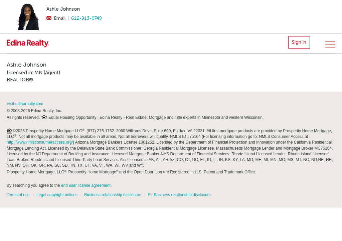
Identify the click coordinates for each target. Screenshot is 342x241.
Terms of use (18, 194)
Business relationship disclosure (112, 194)
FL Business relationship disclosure (179, 194)
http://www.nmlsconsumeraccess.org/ (40, 142)
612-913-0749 (86, 18)
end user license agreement (86, 185)
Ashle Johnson (63, 9)
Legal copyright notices (56, 194)
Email (55, 18)
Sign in (299, 42)
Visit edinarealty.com (25, 103)
